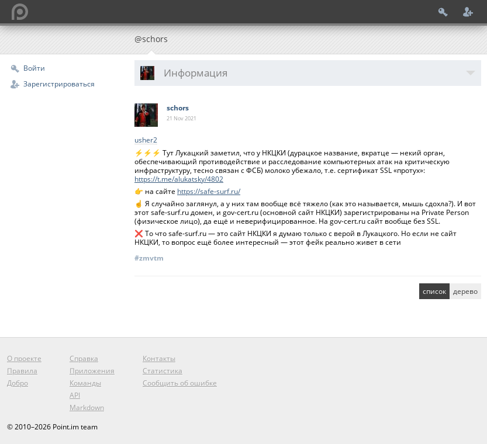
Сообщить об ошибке (180, 383)
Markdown (87, 407)
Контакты (159, 358)
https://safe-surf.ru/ (208, 191)
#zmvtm (149, 258)
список (434, 291)
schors (178, 108)
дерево (465, 291)
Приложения (92, 370)
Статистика (162, 370)
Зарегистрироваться (59, 84)
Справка (84, 358)
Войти (34, 68)
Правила (22, 370)
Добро (17, 383)
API (75, 395)
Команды (85, 383)
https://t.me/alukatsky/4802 (178, 179)
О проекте (24, 358)
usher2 (145, 140)
